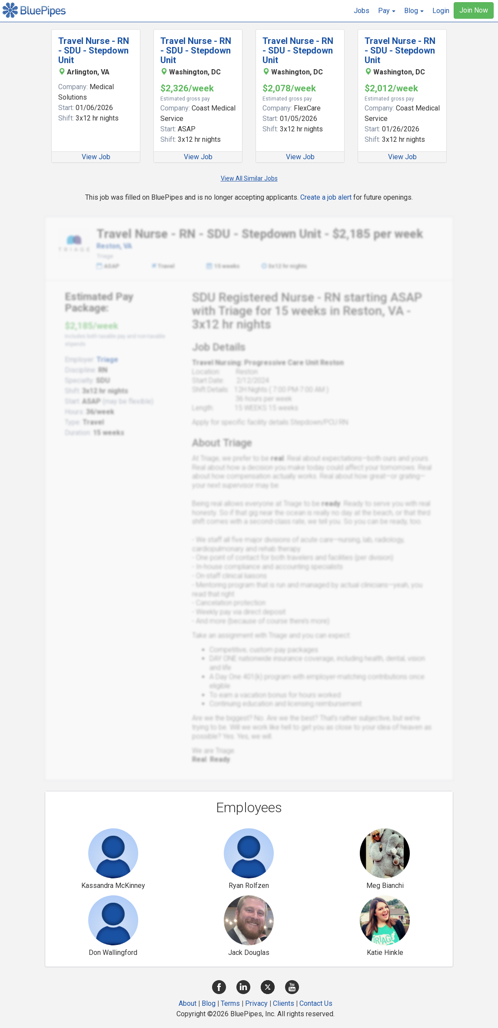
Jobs (361, 11)
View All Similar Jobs (249, 178)
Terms (230, 1003)
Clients (283, 1003)
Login (440, 11)
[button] (387, 11)
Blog (209, 1003)
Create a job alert (326, 197)
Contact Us (315, 1003)
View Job (96, 157)
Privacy (256, 1003)
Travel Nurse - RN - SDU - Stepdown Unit (93, 50)
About (187, 1003)
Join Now (473, 10)
